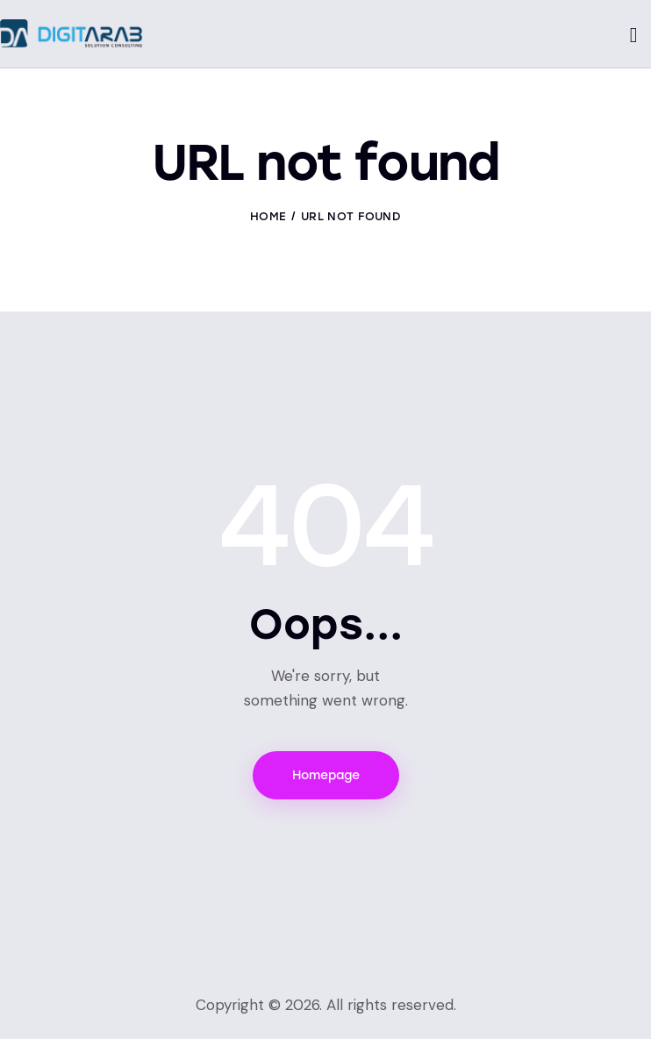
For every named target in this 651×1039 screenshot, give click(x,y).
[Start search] (634, 36)
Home (268, 216)
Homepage (326, 775)
